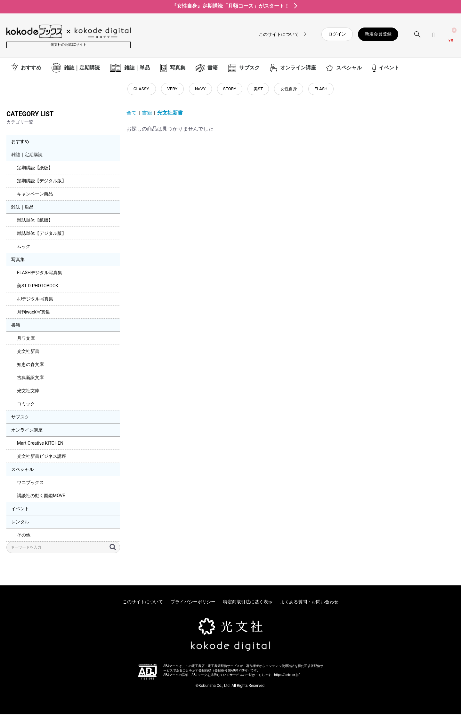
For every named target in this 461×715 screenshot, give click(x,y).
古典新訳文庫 (30, 378)
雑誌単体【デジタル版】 (41, 234)
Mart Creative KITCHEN (40, 444)
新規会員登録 (378, 33)
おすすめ (20, 142)
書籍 (15, 326)
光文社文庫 (28, 391)
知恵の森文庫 (30, 365)
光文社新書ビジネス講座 (41, 457)
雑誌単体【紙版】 (35, 221)
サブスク (20, 417)
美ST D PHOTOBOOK (37, 286)
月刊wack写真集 (33, 312)
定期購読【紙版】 (35, 168)
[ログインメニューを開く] (433, 37)
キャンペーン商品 (35, 194)
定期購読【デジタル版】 (41, 181)
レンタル (20, 522)
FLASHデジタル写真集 (39, 273)
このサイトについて (143, 602)
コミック (26, 404)
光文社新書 (28, 352)
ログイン (337, 33)
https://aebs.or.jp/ (287, 676)
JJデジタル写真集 (35, 299)
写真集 (18, 260)
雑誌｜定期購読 (27, 155)
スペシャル (22, 470)
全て (131, 114)
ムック (23, 247)
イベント (20, 509)
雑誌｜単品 (22, 208)
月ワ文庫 (26, 339)
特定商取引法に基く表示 (247, 602)
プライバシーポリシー (193, 602)
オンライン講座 (27, 430)
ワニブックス (30, 483)
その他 (23, 535)
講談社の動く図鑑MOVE (41, 496)
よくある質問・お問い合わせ (309, 602)
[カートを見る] (450, 37)
